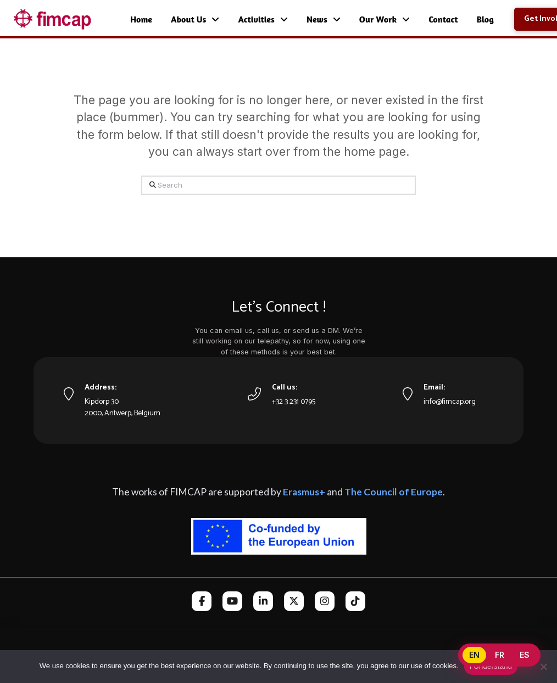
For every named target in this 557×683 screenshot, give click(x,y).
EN (474, 654)
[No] (543, 666)
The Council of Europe (393, 492)
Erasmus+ (304, 492)
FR (499, 654)
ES (525, 654)
